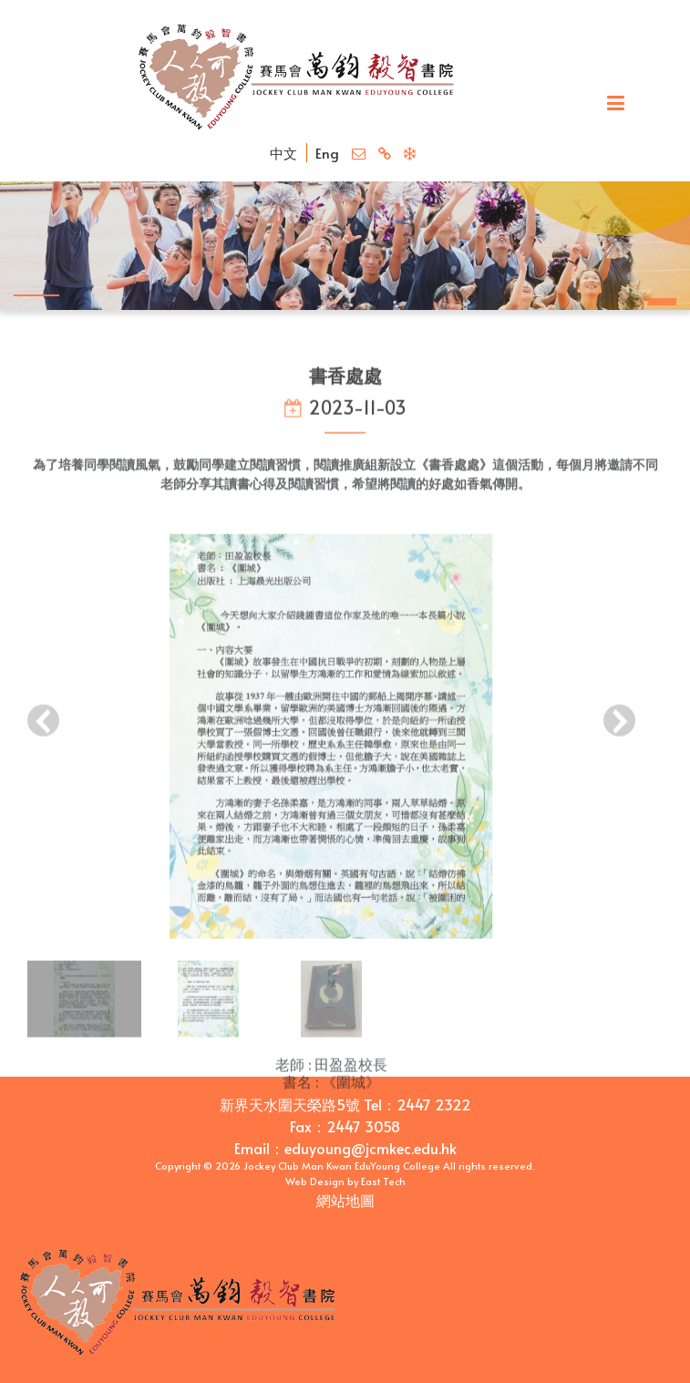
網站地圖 (345, 1200)
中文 (283, 152)
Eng (327, 152)
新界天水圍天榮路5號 (290, 1104)
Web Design (315, 1181)
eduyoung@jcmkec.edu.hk (370, 1148)
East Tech (383, 1181)
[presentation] (43, 735)
